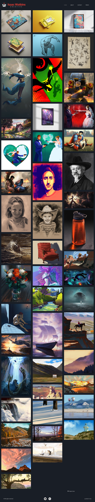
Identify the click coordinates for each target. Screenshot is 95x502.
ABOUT (72, 5)
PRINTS (87, 5)
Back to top (88, 498)
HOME (65, 5)
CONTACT (79, 5)
